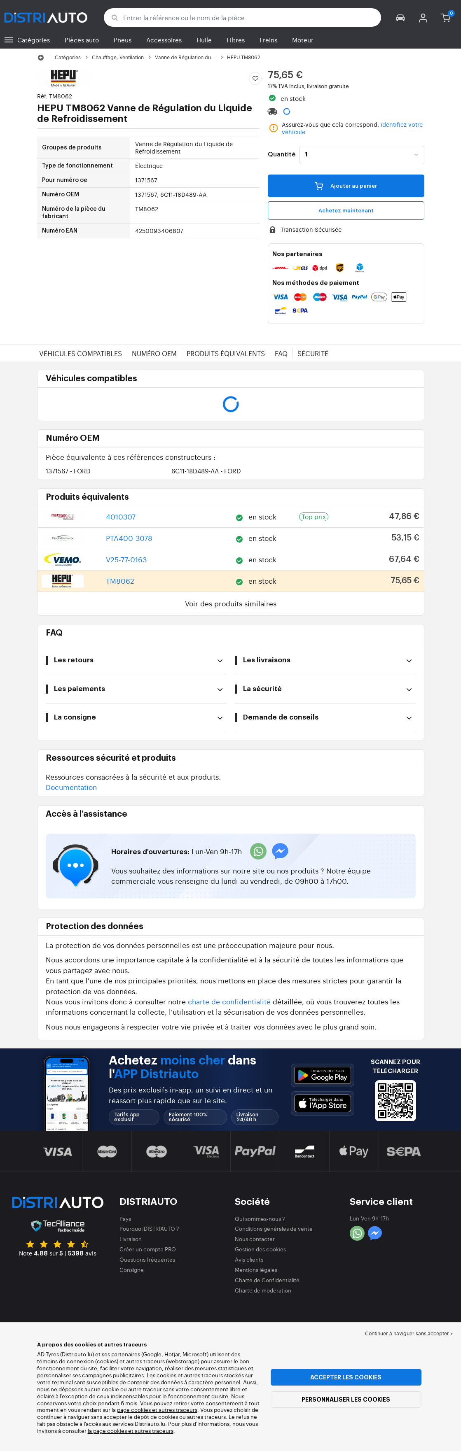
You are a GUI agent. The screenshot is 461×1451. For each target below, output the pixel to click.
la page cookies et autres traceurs (130, 1430)
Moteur (303, 39)
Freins (268, 39)
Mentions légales (256, 1269)
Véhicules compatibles (80, 353)
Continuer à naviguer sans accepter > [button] (409, 1333)
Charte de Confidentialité (267, 1279)
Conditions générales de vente (274, 1228)
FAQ (281, 353)
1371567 (68, 470)
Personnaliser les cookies (346, 1399)
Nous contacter (255, 1238)
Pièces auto (82, 39)
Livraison (130, 1238)
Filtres (236, 39)
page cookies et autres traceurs (157, 1409)
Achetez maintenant (346, 210)
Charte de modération (263, 1290)
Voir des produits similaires (230, 603)
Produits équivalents (226, 353)
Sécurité (312, 353)
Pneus (122, 39)
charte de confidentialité (229, 1001)
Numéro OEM (154, 353)
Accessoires (164, 39)
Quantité (281, 155)
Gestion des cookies (260, 1249)
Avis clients (249, 1259)
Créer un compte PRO (147, 1249)
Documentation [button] (71, 787)
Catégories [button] (33, 39)
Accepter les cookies (345, 1377)
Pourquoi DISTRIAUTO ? (149, 1228)
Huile (204, 39)
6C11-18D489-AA (206, 470)
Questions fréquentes (147, 1259)
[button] (400, 17)
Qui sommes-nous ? (260, 1218)
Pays (125, 1218)
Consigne (131, 1269)
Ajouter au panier (346, 186)
